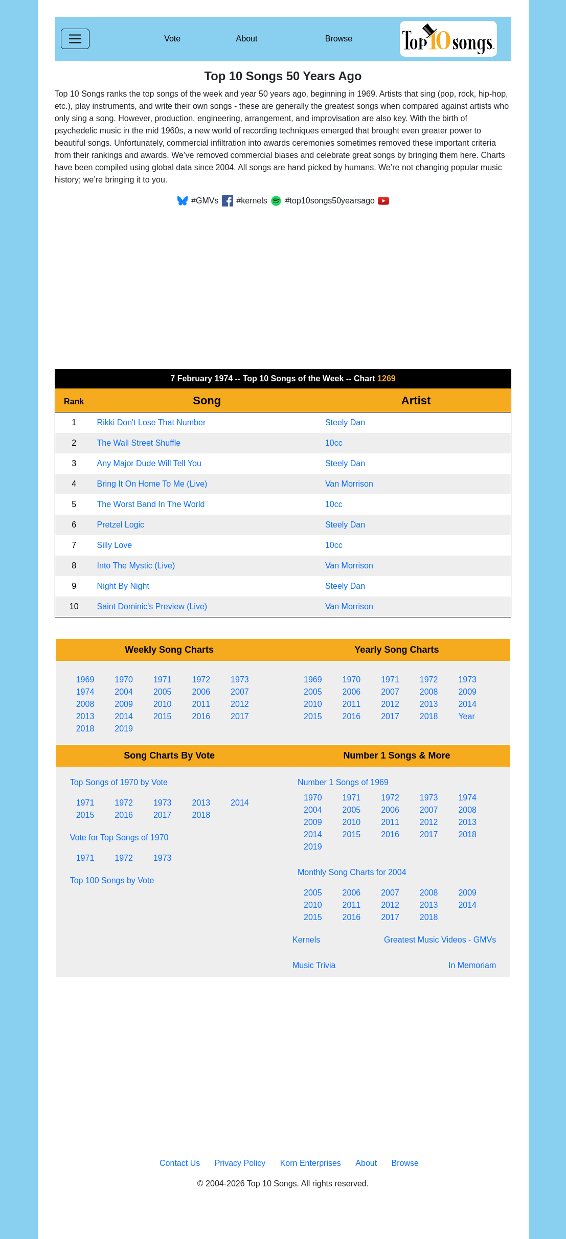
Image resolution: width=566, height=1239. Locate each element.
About (247, 38)
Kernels (306, 939)
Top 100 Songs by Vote (112, 880)
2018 (85, 728)
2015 (162, 716)
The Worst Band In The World (151, 504)
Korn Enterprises (310, 1163)
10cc (334, 443)
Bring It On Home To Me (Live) (152, 483)
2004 (124, 691)
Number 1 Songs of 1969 (343, 782)
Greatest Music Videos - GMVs (440, 939)
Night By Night (123, 586)
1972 (201, 679)
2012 (240, 704)
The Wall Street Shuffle (139, 443)
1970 (124, 679)
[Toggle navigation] (75, 39)
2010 (162, 704)
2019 (124, 728)
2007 (240, 691)
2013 (85, 716)
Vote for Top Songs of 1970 (119, 837)
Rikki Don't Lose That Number (151, 422)
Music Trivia (313, 965)
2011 (201, 704)
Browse (338, 38)
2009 (124, 704)
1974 (85, 691)
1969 (85, 679)
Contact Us (180, 1163)
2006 (201, 691)
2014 (124, 716)
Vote (172, 38)
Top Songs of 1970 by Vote (119, 782)
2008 (85, 704)
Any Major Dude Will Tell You (149, 463)
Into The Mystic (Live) (136, 565)
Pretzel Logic (121, 524)
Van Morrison (349, 483)
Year (466, 716)
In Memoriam (472, 965)
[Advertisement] (283, 284)
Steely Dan (345, 422)
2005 (162, 691)
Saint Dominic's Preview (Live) (152, 606)
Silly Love (114, 545)
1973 (240, 679)
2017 (240, 716)
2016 (201, 716)
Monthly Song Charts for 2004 (352, 872)
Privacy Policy (240, 1163)
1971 (162, 679)
